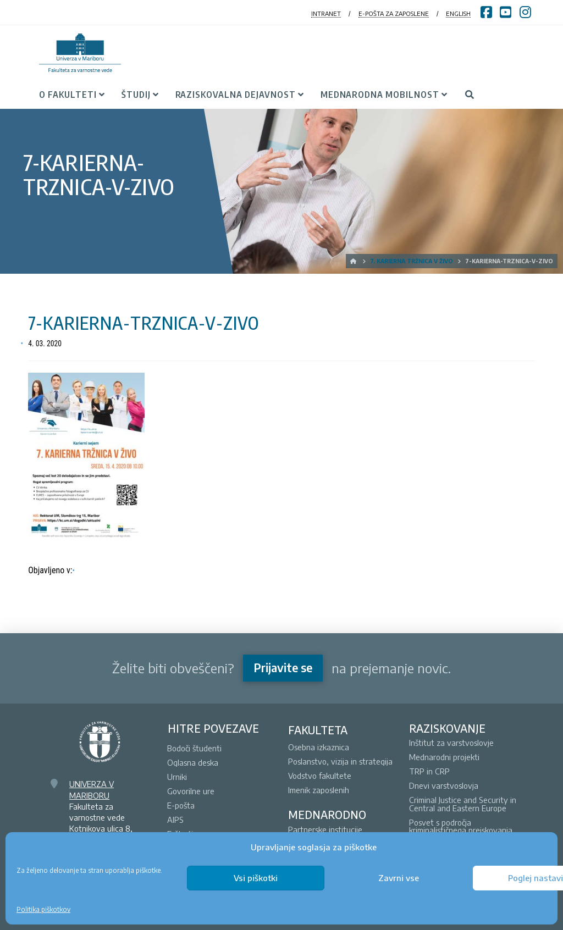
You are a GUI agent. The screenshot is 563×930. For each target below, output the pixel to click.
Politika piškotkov (43, 909)
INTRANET (326, 13)
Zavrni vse (398, 878)
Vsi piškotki (256, 878)
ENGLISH (458, 13)
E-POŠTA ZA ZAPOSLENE (393, 13)
